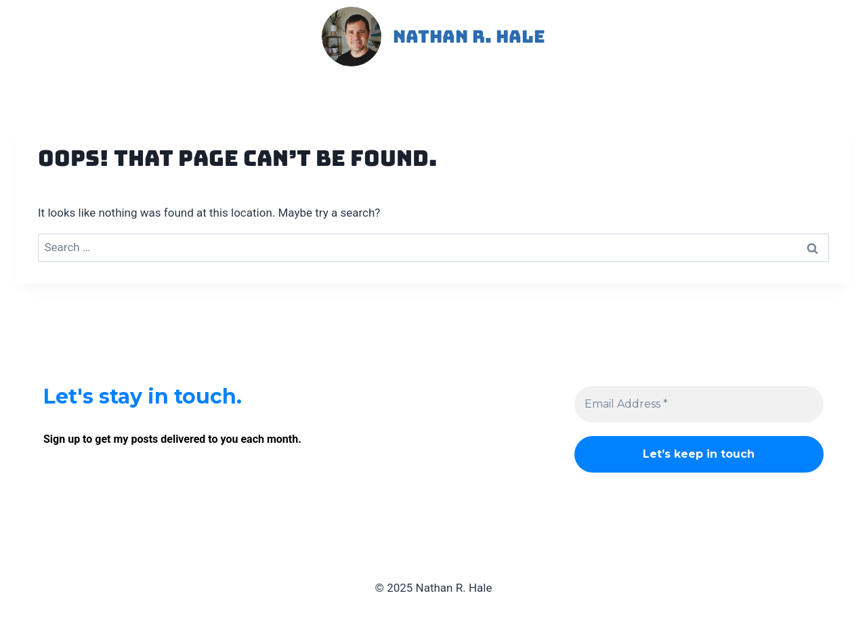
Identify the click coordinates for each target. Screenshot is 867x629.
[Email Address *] (699, 404)
